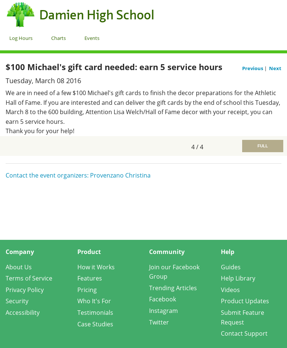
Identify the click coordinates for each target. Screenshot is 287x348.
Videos (230, 290)
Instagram (163, 311)
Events (91, 38)
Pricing (87, 290)
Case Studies (95, 324)
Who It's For (94, 301)
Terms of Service (29, 278)
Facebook (162, 299)
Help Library (238, 278)
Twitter (159, 322)
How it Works (96, 267)
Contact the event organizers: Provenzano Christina (78, 175)
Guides (231, 267)
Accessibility (23, 312)
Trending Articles (173, 288)
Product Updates (245, 301)
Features (89, 278)
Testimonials (95, 312)
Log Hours (21, 38)
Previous (253, 68)
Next (275, 68)
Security (17, 301)
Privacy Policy (25, 290)
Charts (58, 38)
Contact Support (244, 333)
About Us (19, 267)
